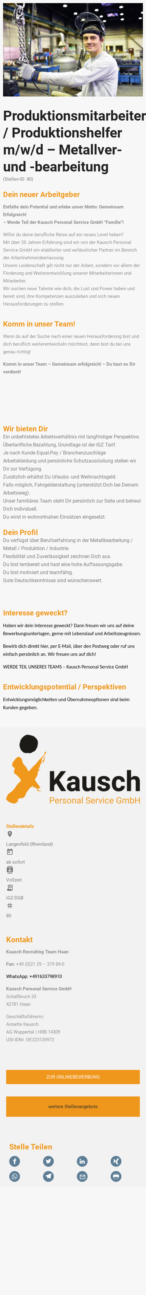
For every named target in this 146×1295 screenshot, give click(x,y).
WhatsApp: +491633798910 (34, 976)
